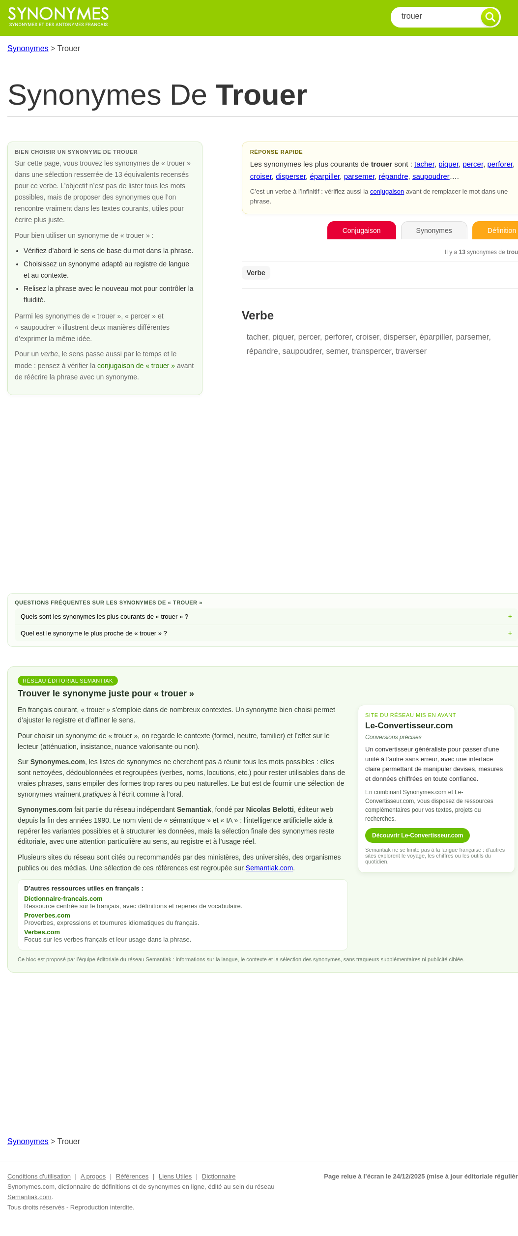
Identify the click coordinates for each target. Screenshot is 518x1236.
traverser (411, 351)
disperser (291, 176)
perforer (500, 164)
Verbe (256, 273)
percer (472, 164)
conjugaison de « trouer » (137, 366)
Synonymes (28, 48)
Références (132, 1176)
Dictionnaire (219, 1176)
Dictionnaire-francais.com (63, 898)
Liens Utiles (175, 1176)
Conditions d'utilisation (39, 1176)
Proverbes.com (47, 915)
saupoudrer (431, 176)
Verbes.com (42, 932)
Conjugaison (362, 230)
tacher (424, 164)
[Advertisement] (266, 507)
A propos (93, 1176)
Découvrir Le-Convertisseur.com (417, 835)
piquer (448, 164)
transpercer (371, 351)
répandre (393, 176)
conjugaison (387, 191)
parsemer (359, 176)
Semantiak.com (269, 868)
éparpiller (325, 176)
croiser (261, 176)
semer (337, 351)
